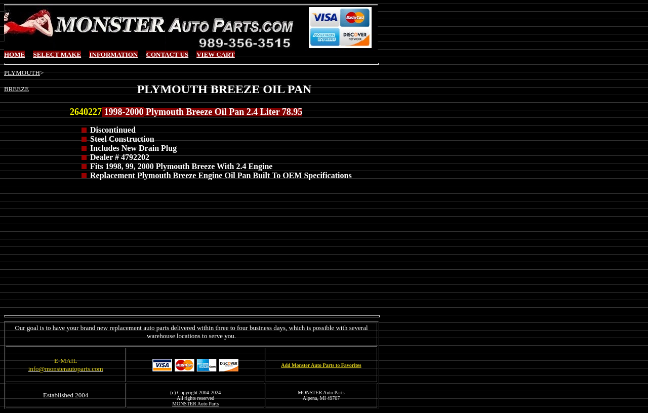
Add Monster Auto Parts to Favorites (321, 365)
